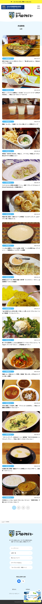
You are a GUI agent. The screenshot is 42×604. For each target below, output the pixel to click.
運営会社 (14, 589)
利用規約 (28, 589)
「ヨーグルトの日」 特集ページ (19, 567)
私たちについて (15, 558)
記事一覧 (13, 553)
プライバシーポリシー (14, 593)
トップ (3, 521)
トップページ (14, 548)
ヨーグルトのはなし (16, 562)
